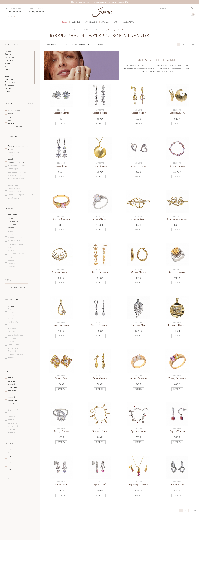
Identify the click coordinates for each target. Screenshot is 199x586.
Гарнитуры (9, 57)
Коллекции (91, 22)
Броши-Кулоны (11, 82)
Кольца (8, 51)
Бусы (7, 76)
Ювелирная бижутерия (95, 30)
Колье (7, 63)
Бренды (105, 22)
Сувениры (9, 85)
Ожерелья (9, 73)
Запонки (8, 88)
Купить (61, 123)
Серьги (8, 54)
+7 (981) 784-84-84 (13, 11)
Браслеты (9, 60)
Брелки (8, 91)
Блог (116, 22)
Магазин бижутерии (75, 30)
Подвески (9, 79)
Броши (8, 70)
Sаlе (64, 22)
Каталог (76, 22)
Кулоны (8, 66)
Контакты (128, 22)
